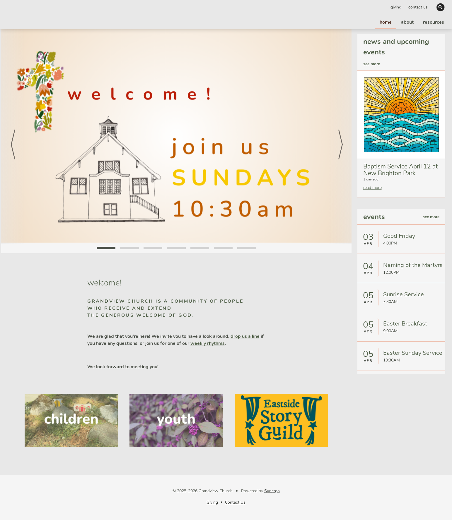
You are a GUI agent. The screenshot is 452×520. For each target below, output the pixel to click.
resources (433, 22)
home (386, 22)
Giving (395, 7)
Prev (13, 136)
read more (372, 187)
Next (340, 136)
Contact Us (418, 7)
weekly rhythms (207, 343)
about (407, 22)
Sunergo (272, 491)
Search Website (441, 7)
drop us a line (245, 336)
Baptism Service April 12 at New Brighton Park (400, 169)
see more (371, 64)
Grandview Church (30, 14)
